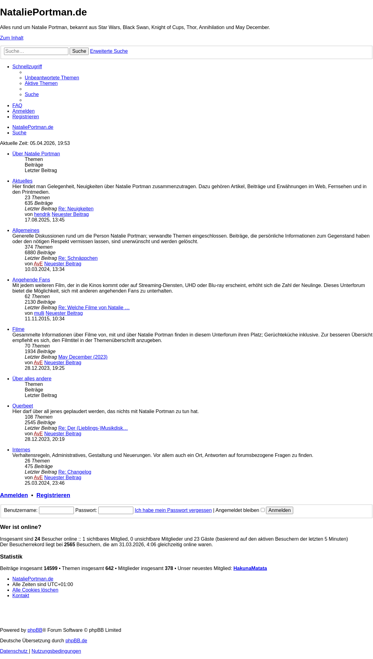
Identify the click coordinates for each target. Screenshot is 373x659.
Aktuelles (22, 181)
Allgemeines (25, 230)
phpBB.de (76, 640)
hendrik (42, 214)
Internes (21, 449)
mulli (39, 313)
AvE (38, 263)
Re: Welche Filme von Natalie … (94, 307)
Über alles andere (31, 378)
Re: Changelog (75, 472)
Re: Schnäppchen (78, 258)
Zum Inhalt (12, 37)
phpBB (35, 630)
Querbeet (22, 405)
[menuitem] (52, 77)
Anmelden (14, 495)
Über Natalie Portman (36, 153)
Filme (18, 329)
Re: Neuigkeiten (76, 208)
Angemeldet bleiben (240, 510)
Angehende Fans (31, 279)
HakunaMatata (250, 568)
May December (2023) (83, 357)
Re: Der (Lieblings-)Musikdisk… (93, 428)
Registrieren (53, 495)
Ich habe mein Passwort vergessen (173, 510)
